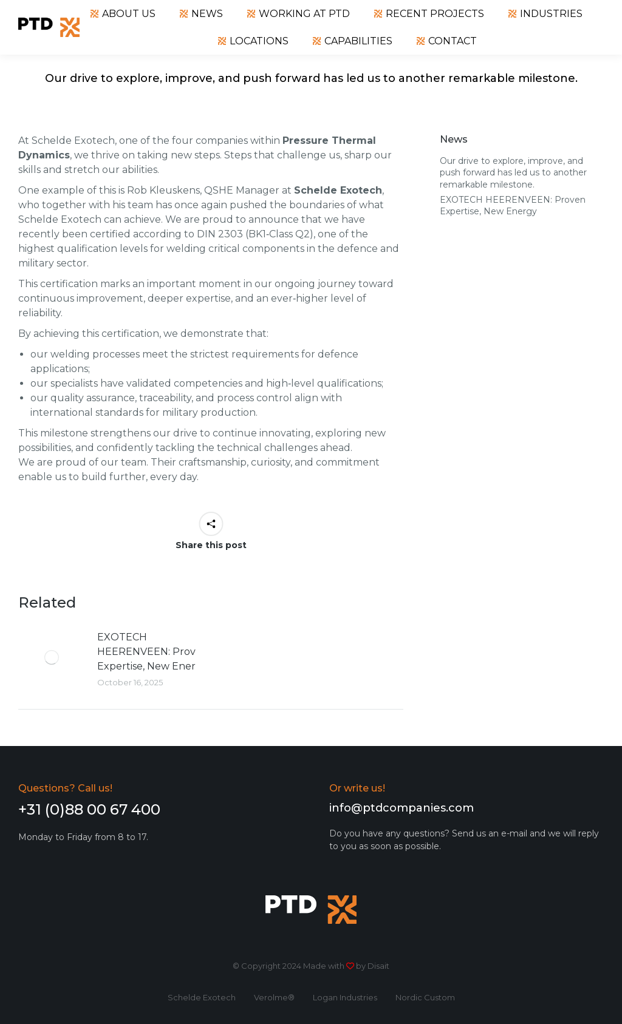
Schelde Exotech (202, 997)
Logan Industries (345, 997)
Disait (378, 966)
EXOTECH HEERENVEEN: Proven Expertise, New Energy (152, 651)
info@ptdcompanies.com (401, 808)
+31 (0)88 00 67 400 (89, 809)
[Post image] (51, 657)
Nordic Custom (425, 997)
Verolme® (274, 997)
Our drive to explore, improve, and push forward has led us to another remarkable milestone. (513, 172)
